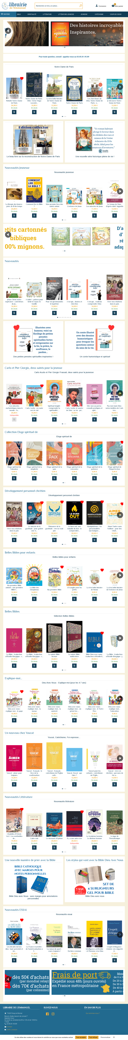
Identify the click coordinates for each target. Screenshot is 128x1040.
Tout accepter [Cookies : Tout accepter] (81, 1037)
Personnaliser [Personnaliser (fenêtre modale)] (105, 1037)
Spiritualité (32, 14)
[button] (121, 36)
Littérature (47, 14)
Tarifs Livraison (10, 1030)
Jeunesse (84, 14)
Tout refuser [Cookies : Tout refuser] (93, 1037)
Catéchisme (99, 14)
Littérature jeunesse (66, 14)
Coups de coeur (115, 14)
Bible (19, 14)
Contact (8, 1027)
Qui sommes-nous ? (93, 1013)
